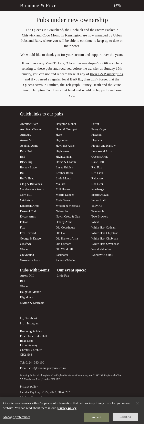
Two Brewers (99, 216)
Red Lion (97, 173)
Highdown (62, 151)
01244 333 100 (34, 362)
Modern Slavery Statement (36, 397)
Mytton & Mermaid (68, 205)
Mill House (63, 189)
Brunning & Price (38, 5)
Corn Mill (26, 194)
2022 (45, 392)
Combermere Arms (32, 189)
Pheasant (96, 134)
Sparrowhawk (100, 194)
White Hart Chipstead (104, 233)
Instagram (29, 323)
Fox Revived (28, 233)
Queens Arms (99, 156)
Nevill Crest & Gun (68, 216)
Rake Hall (97, 162)
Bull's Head (27, 178)
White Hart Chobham (104, 238)
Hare (59, 134)
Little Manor (63, 178)
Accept (96, 419)
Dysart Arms (28, 216)
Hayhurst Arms (65, 145)
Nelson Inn (62, 211)
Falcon (24, 222)
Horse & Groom (66, 162)
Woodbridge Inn (101, 249)
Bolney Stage (28, 167)
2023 (53, 392)
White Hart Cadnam (103, 227)
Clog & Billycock (31, 184)
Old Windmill (64, 249)
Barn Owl (26, 151)
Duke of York (28, 211)
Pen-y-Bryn (98, 129)
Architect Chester (31, 129)
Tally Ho (96, 205)
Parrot (95, 123)
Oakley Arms (64, 222)
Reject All (125, 419)
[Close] (137, 405)
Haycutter (62, 140)
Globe (24, 249)
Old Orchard (63, 243)
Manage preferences (16, 419)
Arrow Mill (27, 140)
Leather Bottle (64, 173)
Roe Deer (97, 184)
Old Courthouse (65, 227)
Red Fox (96, 167)
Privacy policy (29, 386)
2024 (61, 392)
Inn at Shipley (64, 167)
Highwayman (64, 156)
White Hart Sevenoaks (105, 243)
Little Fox (63, 275)
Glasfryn (25, 243)
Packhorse (62, 254)
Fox (22, 227)
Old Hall (61, 233)
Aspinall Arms (29, 145)
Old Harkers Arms (67, 238)
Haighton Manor (66, 123)
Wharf (95, 222)
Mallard (60, 184)
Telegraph (97, 211)
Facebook (29, 318)
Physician (97, 140)
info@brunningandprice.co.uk (47, 368)
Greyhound (27, 254)
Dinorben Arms (29, 205)
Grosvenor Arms (30, 260)
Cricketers (26, 200)
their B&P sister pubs (106, 74)
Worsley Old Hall (102, 254)
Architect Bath (29, 123)
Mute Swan (63, 200)
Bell (22, 156)
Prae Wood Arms (101, 151)
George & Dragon (31, 238)
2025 (68, 392)
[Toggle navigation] (117, 5)
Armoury (25, 134)
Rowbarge (97, 189)
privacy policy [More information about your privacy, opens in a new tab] (66, 410)
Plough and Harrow (103, 145)
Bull (22, 173)
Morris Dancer (65, 194)
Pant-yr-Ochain (65, 260)
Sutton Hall (98, 200)
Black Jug (26, 162)
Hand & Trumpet (66, 129)
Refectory (97, 178)
